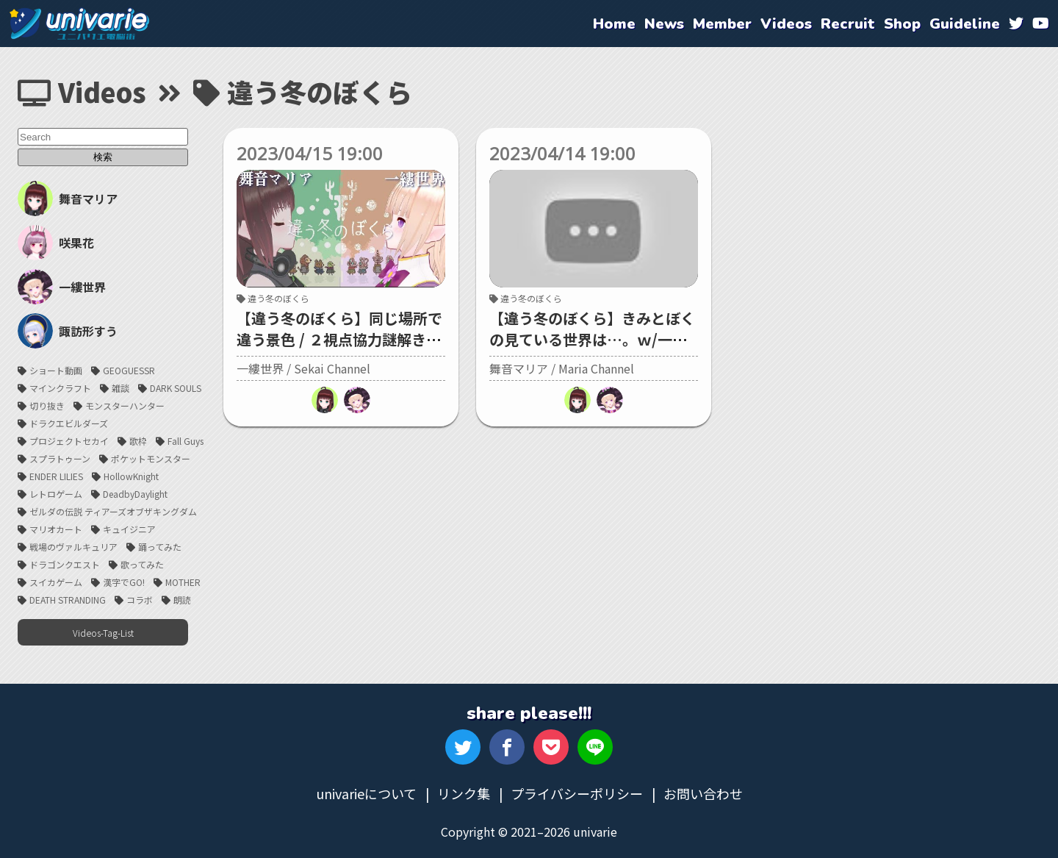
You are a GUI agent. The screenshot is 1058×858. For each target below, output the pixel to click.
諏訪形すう (68, 330)
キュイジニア (129, 529)
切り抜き (47, 405)
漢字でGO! (124, 582)
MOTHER (183, 582)
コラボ (139, 599)
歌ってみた (142, 564)
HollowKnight (131, 476)
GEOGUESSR (129, 370)
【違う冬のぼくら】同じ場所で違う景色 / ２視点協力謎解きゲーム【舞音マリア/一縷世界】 (339, 339)
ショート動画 (55, 370)
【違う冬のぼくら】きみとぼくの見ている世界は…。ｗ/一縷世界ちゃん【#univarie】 (592, 339)
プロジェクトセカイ (69, 441)
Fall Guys (186, 441)
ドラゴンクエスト (64, 564)
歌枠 (138, 441)
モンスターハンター (125, 405)
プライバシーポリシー (577, 793)
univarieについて (366, 793)
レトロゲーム (55, 493)
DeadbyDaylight (135, 493)
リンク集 (463, 793)
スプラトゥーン (59, 458)
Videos (82, 91)
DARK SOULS (175, 388)
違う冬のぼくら (273, 298)
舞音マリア (68, 198)
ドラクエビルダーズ (68, 423)
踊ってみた (159, 546)
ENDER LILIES (56, 476)
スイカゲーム (55, 582)
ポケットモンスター (150, 458)
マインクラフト (60, 388)
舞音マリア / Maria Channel (561, 368)
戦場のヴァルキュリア (73, 546)
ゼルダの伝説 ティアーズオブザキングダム (113, 511)
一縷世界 (62, 286)
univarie (79, 23)
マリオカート (55, 529)
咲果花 (56, 242)
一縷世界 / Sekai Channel (303, 368)
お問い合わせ (703, 793)
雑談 (120, 388)
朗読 (182, 599)
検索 (102, 156)
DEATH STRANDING (67, 599)
